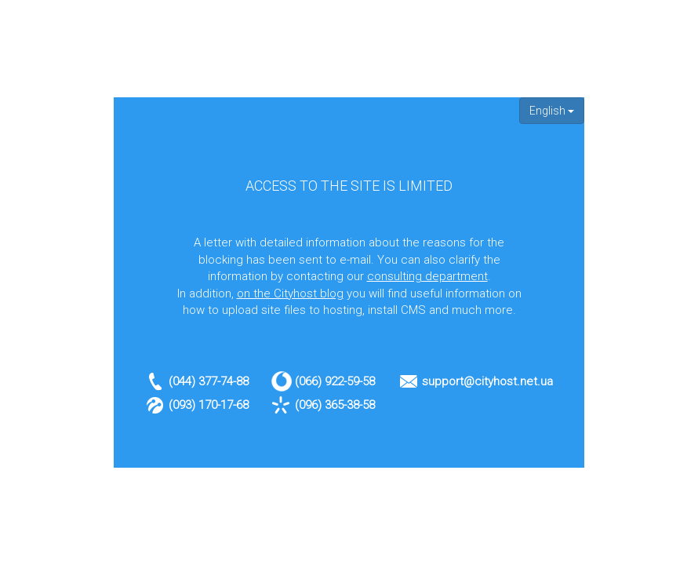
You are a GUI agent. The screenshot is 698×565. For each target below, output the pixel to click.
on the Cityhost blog (290, 293)
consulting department (427, 276)
